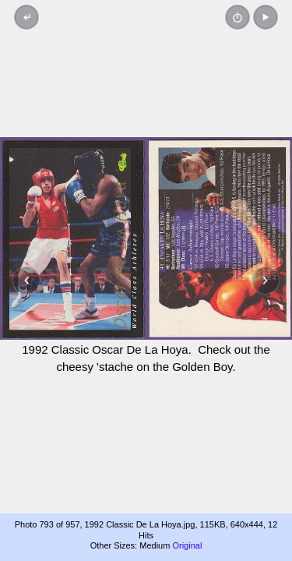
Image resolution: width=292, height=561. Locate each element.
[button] (265, 17)
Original (187, 545)
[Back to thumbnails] (26, 17)
